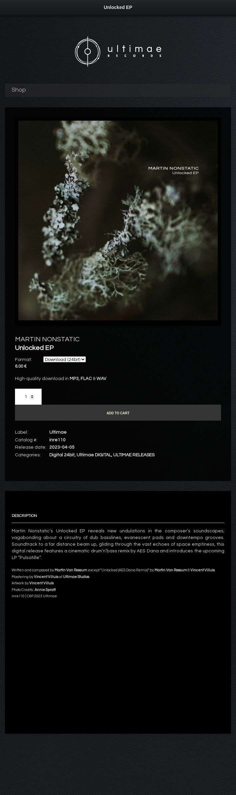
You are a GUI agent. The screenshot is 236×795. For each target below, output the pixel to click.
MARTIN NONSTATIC (47, 339)
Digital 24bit (62, 455)
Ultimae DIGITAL (94, 455)
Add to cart (118, 413)
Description (24, 516)
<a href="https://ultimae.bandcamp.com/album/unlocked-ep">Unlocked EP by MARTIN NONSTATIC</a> (118, 665)
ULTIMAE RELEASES (133, 455)
